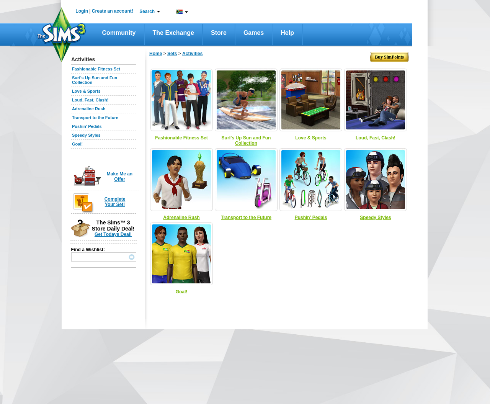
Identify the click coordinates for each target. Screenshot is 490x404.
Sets (172, 53)
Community (119, 32)
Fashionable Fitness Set (96, 69)
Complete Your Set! (115, 201)
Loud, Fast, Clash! (90, 100)
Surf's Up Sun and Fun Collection (246, 140)
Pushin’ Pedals (87, 126)
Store (219, 32)
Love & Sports (86, 91)
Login (81, 11)
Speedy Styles (86, 135)
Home (155, 53)
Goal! (77, 144)
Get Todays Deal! (113, 234)
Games (253, 32)
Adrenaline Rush (88, 108)
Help (287, 32)
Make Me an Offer (119, 176)
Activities (192, 53)
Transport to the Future (95, 117)
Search (147, 11)
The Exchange (173, 32)
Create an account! (112, 11)
